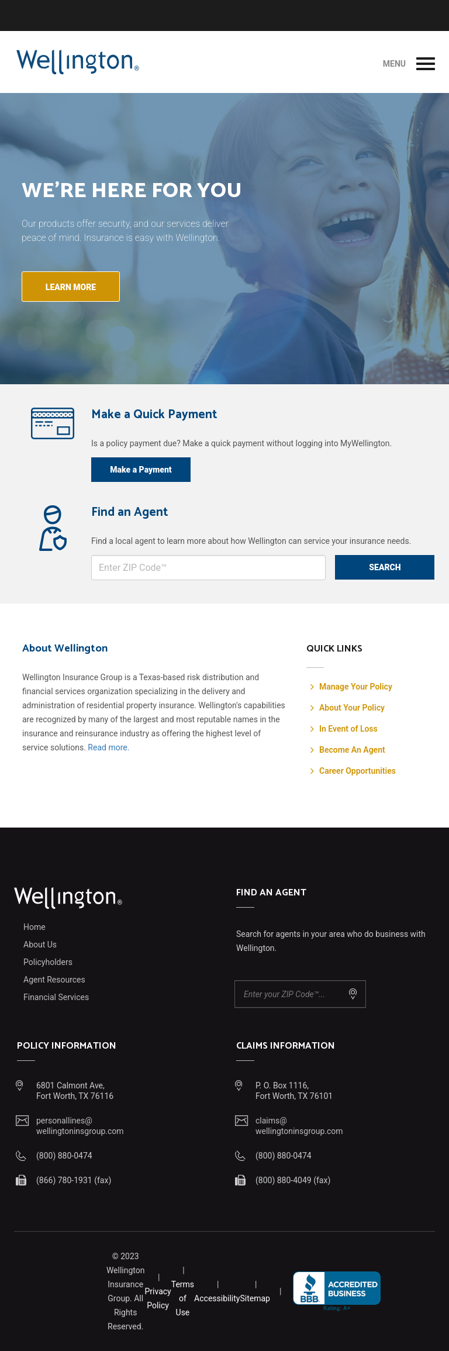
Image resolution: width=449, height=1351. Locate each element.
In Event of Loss (348, 728)
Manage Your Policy (355, 686)
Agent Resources (54, 979)
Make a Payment (140, 469)
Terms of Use (182, 1298)
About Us (40, 944)
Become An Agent (352, 749)
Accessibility (217, 1298)
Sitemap (255, 1298)
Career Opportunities (357, 771)
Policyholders (47, 962)
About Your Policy (352, 707)
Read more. (108, 747)
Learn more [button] (71, 287)
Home (34, 927)
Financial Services (56, 997)
